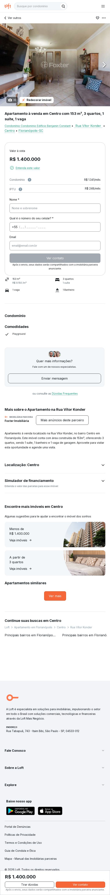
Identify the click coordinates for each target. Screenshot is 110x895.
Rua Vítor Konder (88, 126)
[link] (55, 596)
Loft (7, 627)
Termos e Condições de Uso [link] (23, 842)
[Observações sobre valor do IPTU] (20, 189)
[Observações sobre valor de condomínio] (29, 180)
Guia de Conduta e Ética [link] (20, 850)
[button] (55, 64)
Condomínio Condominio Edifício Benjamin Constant (38, 125)
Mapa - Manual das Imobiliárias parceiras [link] (31, 858)
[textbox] (40, 6)
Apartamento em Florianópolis (33, 627)
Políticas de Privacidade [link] (20, 834)
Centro (10, 131)
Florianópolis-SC (30, 131)
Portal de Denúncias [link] (18, 826)
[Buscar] (63, 6)
